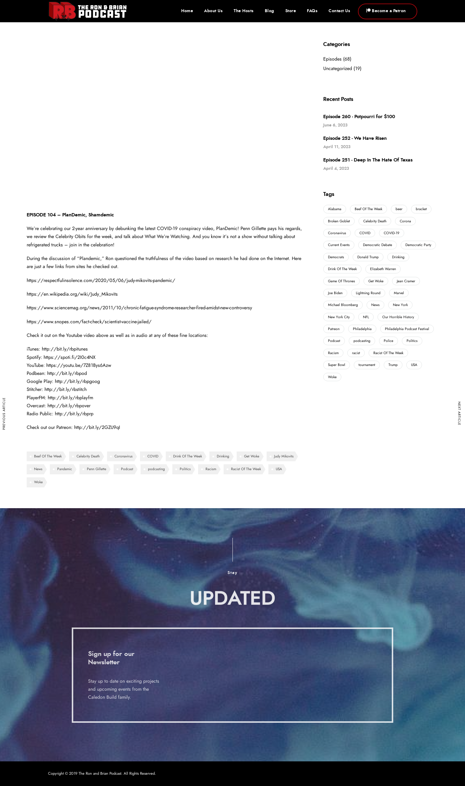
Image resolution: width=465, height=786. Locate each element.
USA (279, 469)
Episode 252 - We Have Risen (355, 138)
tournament (367, 365)
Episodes (332, 59)
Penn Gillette (96, 469)
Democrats (336, 257)
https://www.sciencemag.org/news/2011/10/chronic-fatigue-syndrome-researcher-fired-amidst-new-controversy (139, 307)
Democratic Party (418, 245)
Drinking (223, 456)
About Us (213, 11)
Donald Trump (368, 257)
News (38, 469)
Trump (393, 365)
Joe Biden (335, 293)
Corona (405, 221)
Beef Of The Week (48, 456)
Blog (269, 11)
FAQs (312, 11)
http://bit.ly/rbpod (67, 373)
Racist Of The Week (246, 469)
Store (290, 11)
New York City (339, 317)
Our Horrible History (398, 317)
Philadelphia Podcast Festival (407, 329)
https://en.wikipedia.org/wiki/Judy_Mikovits (72, 294)
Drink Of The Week (187, 456)
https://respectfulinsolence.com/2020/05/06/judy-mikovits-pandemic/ (101, 280)
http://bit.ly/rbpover (68, 405)
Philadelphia (362, 329)
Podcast (127, 469)
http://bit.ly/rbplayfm (70, 397)
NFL (366, 317)
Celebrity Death (88, 456)
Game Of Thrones (341, 281)
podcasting (156, 469)
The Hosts (244, 11)
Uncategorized (337, 68)
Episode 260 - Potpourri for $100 (359, 116)
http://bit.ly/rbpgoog (77, 381)
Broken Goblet (339, 221)
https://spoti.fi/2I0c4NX (69, 357)
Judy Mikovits (284, 456)
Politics (185, 469)
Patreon (334, 329)
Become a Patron (386, 11)
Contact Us (339, 11)
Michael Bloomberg (343, 305)
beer (399, 209)
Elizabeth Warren (383, 269)
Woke (38, 482)
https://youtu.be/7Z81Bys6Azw (78, 365)
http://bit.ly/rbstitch (65, 389)
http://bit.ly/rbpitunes (65, 349)
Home (187, 11)
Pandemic (64, 469)
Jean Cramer (406, 281)
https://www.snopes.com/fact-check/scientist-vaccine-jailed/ (89, 321)
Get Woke (251, 456)
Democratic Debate (377, 245)
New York (400, 305)
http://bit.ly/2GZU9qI (97, 427)
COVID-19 (391, 233)
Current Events (339, 245)
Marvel (399, 293)
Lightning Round (368, 293)
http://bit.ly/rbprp (74, 413)
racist (356, 353)
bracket (421, 209)
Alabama (334, 209)
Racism (211, 469)
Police (388, 341)
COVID (152, 456)
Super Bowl (336, 365)
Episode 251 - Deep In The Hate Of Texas (368, 160)
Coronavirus (123, 456)
